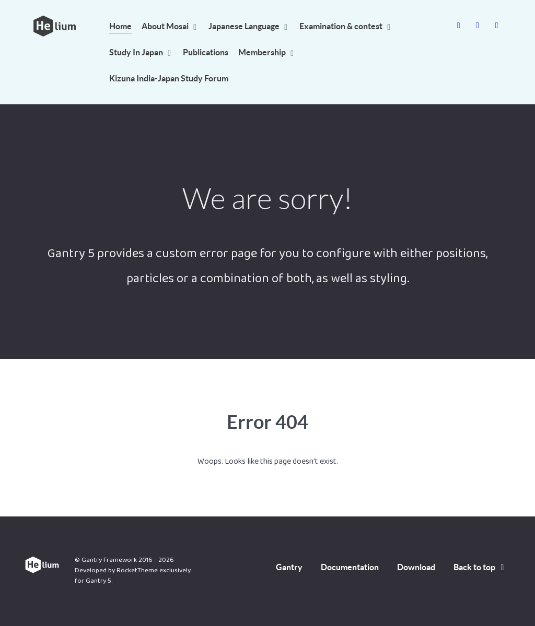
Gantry (289, 567)
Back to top (480, 567)
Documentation (350, 567)
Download (416, 567)
